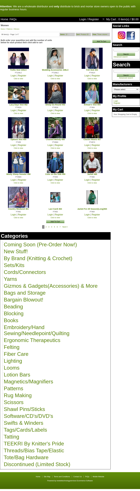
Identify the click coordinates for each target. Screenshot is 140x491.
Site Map (47, 477)
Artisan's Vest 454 (92, 105)
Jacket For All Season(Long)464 (92, 209)
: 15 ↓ (64, 34)
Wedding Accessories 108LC (55, 70)
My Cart (111, 19)
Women (16, 29)
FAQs (13, 19)
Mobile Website (98, 477)
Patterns (9, 29)
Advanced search (121, 57)
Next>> (65, 227)
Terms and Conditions (62, 477)
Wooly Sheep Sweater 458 (18, 174)
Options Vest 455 (18, 139)
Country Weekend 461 (18, 209)
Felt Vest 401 (92, 70)
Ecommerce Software (85, 481)
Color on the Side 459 (55, 174)
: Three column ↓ (100, 34)
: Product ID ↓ (83, 34)
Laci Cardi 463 (55, 209)
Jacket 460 (92, 174)
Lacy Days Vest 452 (18, 105)
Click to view (18, 79)
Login (82, 19)
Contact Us (77, 477)
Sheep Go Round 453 (55, 105)
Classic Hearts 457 (92, 139)
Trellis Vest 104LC (18, 70)
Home (4, 19)
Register (93, 19)
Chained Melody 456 (55, 139)
